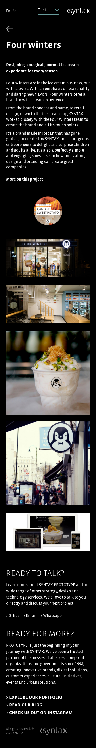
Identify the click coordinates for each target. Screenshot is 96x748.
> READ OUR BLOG (24, 705)
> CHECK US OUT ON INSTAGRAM (39, 712)
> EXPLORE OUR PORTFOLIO (34, 697)
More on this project (24, 179)
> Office (12, 615)
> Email (30, 615)
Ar (14, 11)
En (8, 11)
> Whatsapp (51, 615)
